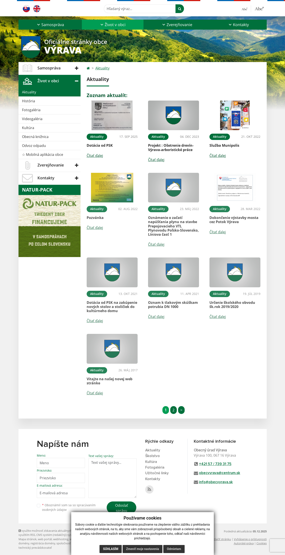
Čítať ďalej (95, 155)
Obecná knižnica (35, 136)
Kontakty (152, 479)
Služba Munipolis (224, 145)
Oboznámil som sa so (69, 507)
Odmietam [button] (174, 549)
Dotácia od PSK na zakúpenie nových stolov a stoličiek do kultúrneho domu (112, 306)
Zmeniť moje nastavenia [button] (142, 549)
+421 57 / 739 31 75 (215, 464)
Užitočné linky (157, 473)
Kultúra (28, 127)
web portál (45, 539)
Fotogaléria (31, 110)
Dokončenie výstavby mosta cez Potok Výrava (233, 219)
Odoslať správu (121, 508)
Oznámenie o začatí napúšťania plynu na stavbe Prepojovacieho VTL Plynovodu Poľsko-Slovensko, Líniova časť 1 (173, 226)
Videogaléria (32, 118)
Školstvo (152, 456)
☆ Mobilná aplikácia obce (42, 154)
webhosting (60, 539)
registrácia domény (42, 543)
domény (24, 543)
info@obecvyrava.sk (216, 482)
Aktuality (29, 92)
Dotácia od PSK (100, 145)
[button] (50, 25)
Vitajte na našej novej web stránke (109, 381)
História (28, 101)
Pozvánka (95, 217)
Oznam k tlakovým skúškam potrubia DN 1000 (173, 304)
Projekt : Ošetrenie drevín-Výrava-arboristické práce (171, 147)
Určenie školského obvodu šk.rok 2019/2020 (232, 304)
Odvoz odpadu (34, 145)
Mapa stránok (28, 539)
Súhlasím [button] (110, 549)
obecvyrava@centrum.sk (219, 473)
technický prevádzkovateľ (35, 548)
